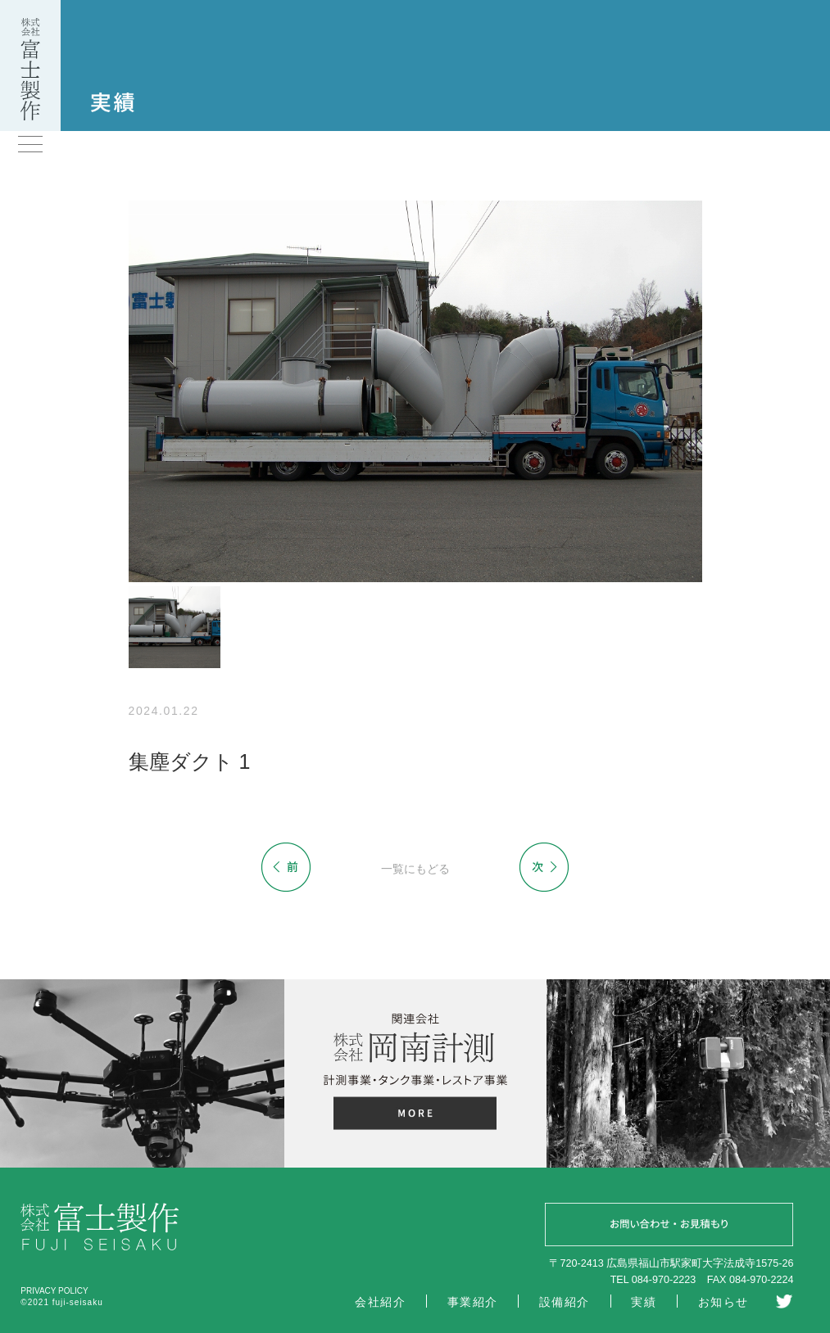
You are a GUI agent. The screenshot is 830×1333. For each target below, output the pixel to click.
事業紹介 (472, 1301)
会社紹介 (380, 1301)
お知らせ (723, 1301)
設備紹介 (564, 1301)
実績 (643, 1301)
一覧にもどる (415, 868)
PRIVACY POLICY (54, 1290)
